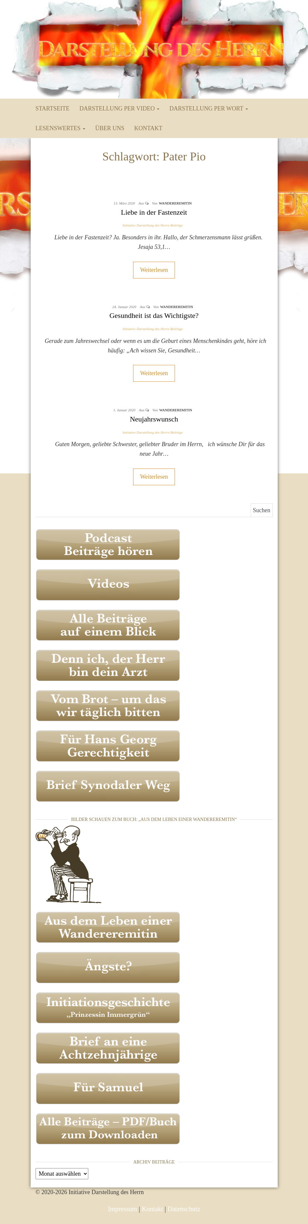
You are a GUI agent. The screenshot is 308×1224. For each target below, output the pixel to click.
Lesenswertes (60, 128)
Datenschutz (184, 1208)
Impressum (122, 1208)
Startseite (53, 108)
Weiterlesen (154, 270)
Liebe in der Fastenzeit (154, 212)
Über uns (110, 128)
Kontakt (148, 128)
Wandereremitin (175, 203)
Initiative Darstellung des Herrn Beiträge (153, 225)
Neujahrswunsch (154, 419)
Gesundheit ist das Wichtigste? (154, 315)
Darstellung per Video (119, 108)
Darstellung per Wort (208, 108)
